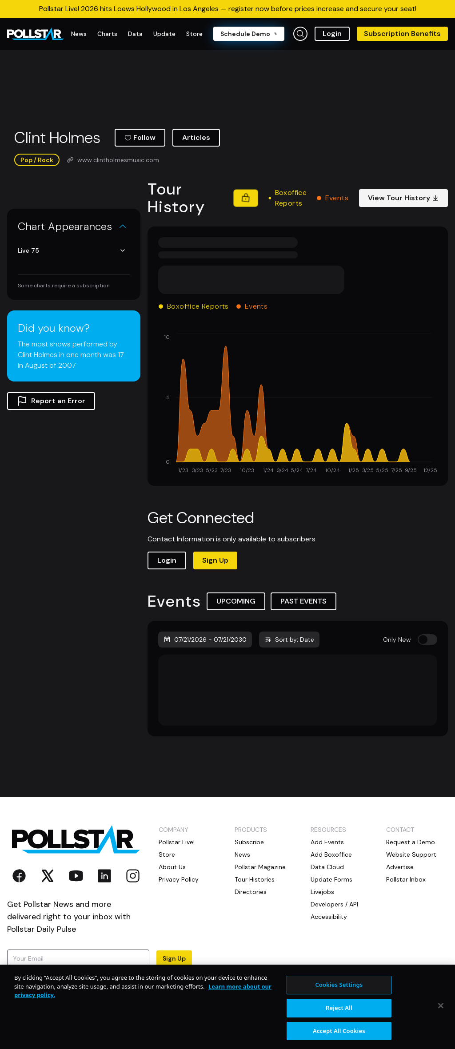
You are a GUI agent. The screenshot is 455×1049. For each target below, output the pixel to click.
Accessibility (329, 917)
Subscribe (249, 842)
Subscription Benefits (402, 33)
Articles (196, 137)
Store (167, 854)
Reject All (339, 1014)
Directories (251, 892)
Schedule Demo (248, 34)
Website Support (411, 854)
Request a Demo (410, 842)
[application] (297, 404)
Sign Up (215, 560)
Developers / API (334, 904)
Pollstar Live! (177, 842)
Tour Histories (255, 879)
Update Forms (331, 879)
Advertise (400, 867)
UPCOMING (235, 601)
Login (332, 33)
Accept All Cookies (339, 1037)
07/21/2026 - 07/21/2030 (205, 640)
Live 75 (72, 250)
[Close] (441, 1012)
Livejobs (322, 892)
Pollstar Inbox (406, 879)
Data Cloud (327, 867)
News (242, 854)
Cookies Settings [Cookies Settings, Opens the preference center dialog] (339, 992)
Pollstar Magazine (260, 867)
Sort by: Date (289, 640)
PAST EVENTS (303, 601)
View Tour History (403, 198)
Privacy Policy (179, 879)
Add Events (327, 842)
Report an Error (51, 401)
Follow (140, 137)
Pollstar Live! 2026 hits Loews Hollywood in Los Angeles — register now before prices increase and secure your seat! (227, 8)
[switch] (427, 639)
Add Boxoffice (331, 854)
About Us (172, 867)
